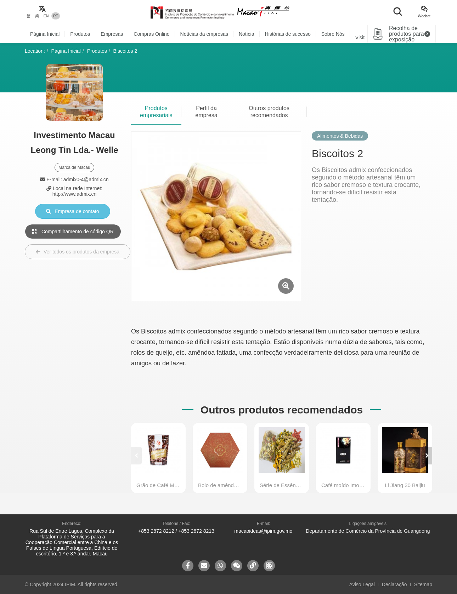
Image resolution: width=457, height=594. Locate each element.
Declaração (394, 584)
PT (55, 16)
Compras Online (151, 34)
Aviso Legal (362, 584)
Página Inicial (45, 34)
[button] (427, 455)
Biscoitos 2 (125, 51)
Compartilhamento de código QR (73, 231)
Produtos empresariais (156, 111)
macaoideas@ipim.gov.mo (263, 531)
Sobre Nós (333, 34)
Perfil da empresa (206, 111)
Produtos (80, 34)
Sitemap (423, 584)
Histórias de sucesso (288, 34)
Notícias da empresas (204, 34)
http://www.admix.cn (74, 194)
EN (46, 16)
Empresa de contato (72, 211)
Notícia (246, 34)
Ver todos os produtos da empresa (77, 252)
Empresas (112, 34)
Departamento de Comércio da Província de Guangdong (368, 531)
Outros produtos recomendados (269, 111)
